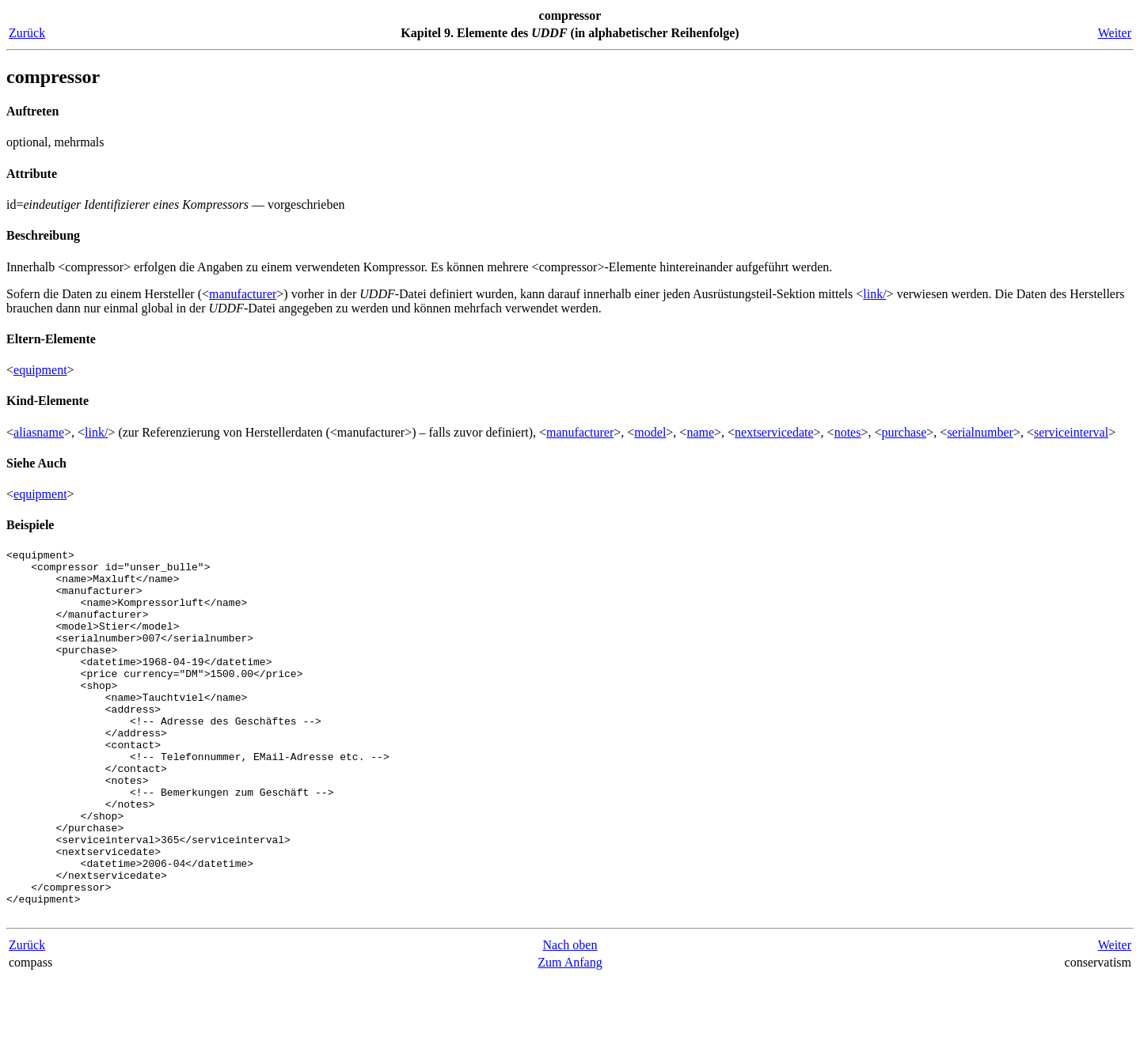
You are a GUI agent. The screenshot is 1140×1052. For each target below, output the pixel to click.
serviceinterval (1071, 432)
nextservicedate (774, 432)
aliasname (38, 432)
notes (847, 432)
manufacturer (242, 294)
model (650, 432)
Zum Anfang (570, 1036)
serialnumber (980, 432)
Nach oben (570, 1018)
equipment (40, 370)
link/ (874, 294)
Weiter (1114, 33)
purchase (903, 432)
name (700, 432)
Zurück (27, 33)
